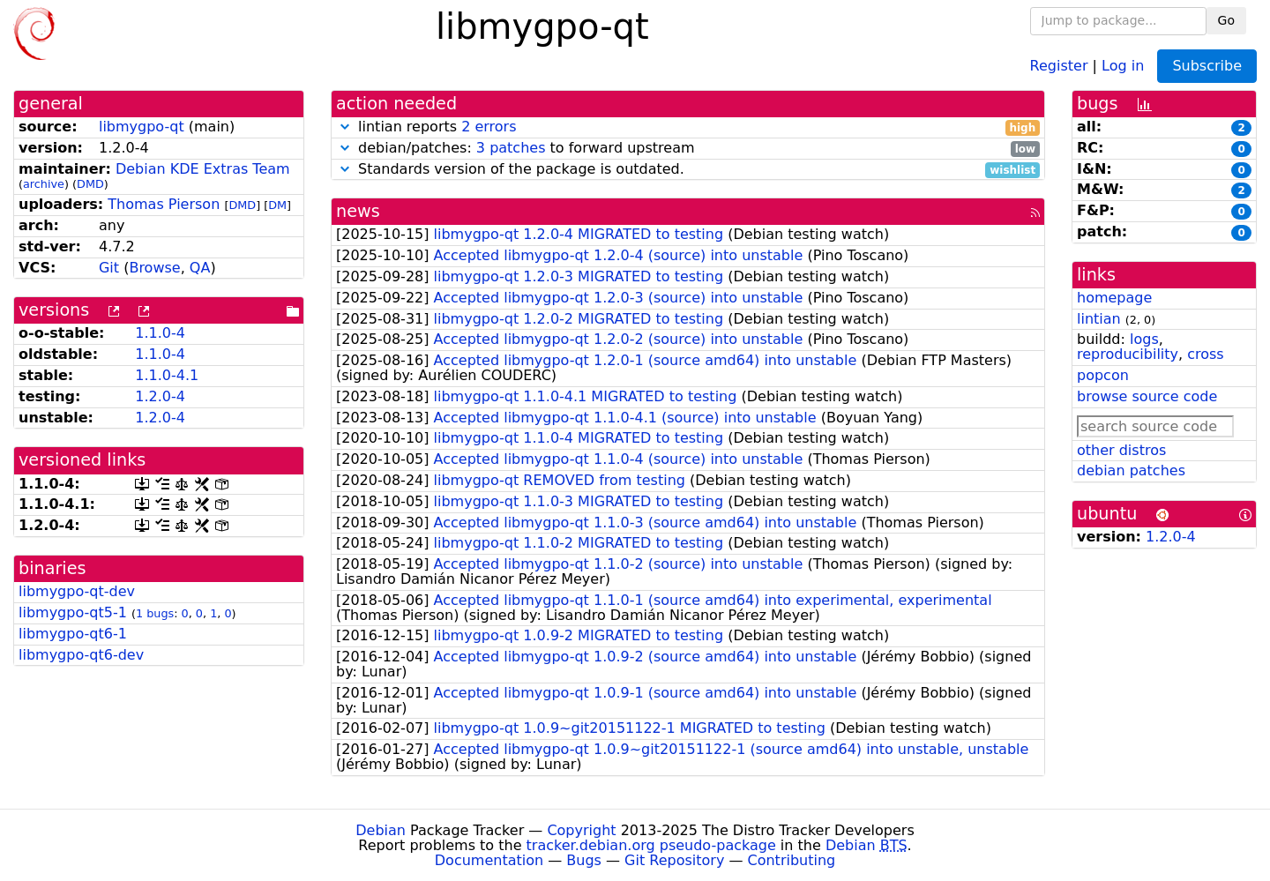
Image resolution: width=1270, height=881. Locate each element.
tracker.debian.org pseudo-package (651, 845)
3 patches (511, 147)
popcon (1103, 375)
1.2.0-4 (160, 396)
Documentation (489, 860)
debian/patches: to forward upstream (688, 148)
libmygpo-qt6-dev (81, 654)
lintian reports (688, 127)
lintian (1099, 318)
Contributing (792, 860)
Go (1226, 20)
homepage (1114, 297)
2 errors (488, 126)
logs (1144, 339)
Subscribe (1207, 65)
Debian (380, 830)
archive (43, 183)
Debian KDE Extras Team (203, 169)
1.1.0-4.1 (166, 375)
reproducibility (1127, 354)
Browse (154, 267)
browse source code (1147, 396)
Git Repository (674, 860)
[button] (344, 126)
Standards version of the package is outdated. (688, 169)
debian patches (1131, 470)
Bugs (583, 860)
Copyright (581, 830)
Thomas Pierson (164, 204)
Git (109, 267)
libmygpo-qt (141, 126)
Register (1059, 64)
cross (1205, 354)
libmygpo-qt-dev (77, 591)
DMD (90, 183)
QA (200, 267)
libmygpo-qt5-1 (73, 612)
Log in (1123, 64)
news (358, 211)
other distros (1121, 450)
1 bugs (155, 613)
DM (277, 205)
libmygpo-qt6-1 (73, 633)
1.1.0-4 (160, 333)
